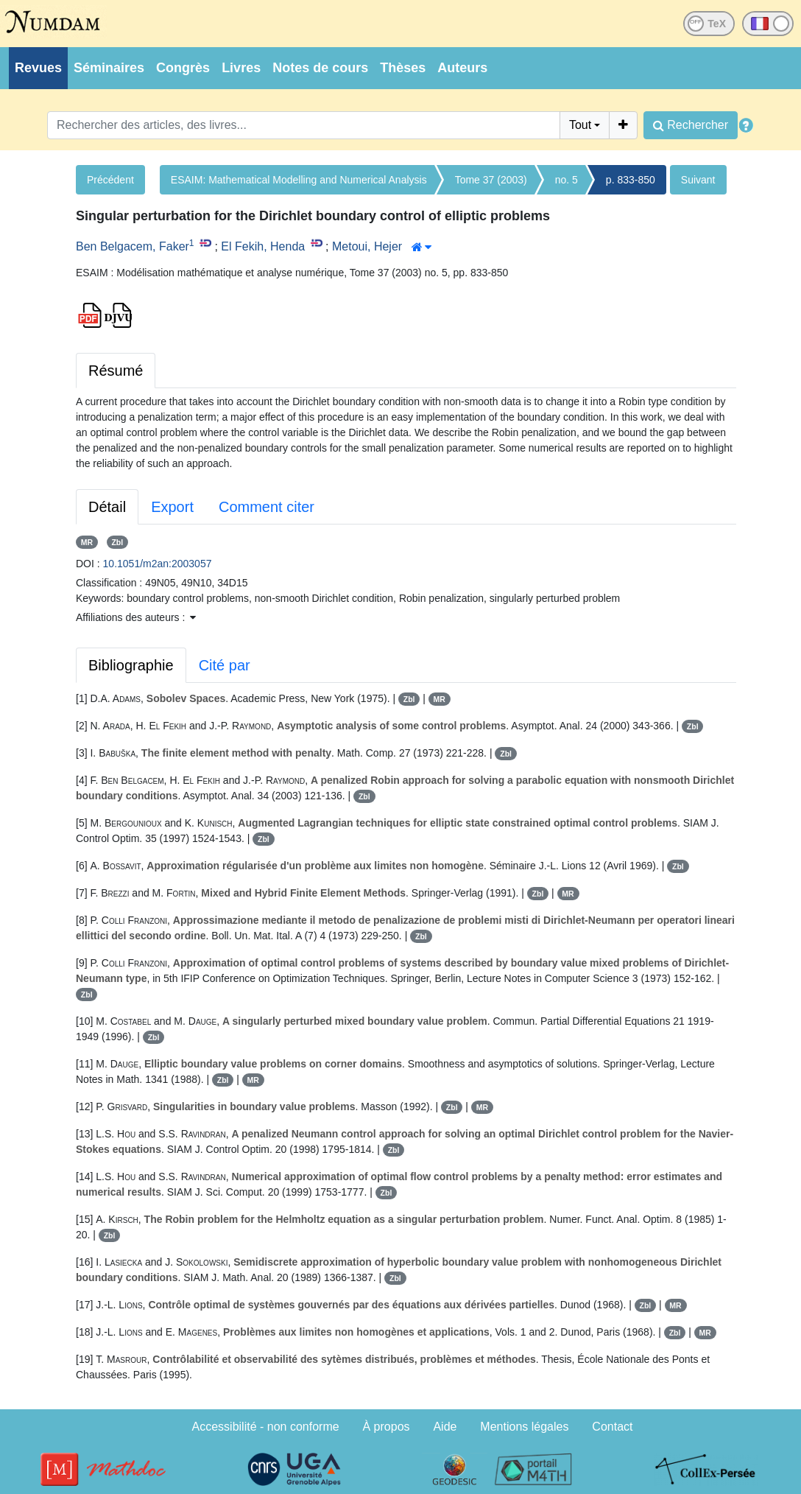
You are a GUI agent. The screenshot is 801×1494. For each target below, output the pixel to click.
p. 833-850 (630, 180)
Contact (612, 1426)
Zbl (117, 542)
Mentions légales (524, 1426)
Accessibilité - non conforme (265, 1426)
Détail (107, 507)
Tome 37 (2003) (491, 180)
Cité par (224, 665)
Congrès (183, 67)
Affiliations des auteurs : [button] (136, 617)
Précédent (110, 180)
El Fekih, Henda (263, 246)
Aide (444, 1426)
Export (172, 507)
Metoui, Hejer (367, 246)
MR (87, 542)
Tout (580, 125)
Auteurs (462, 67)
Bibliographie (131, 665)
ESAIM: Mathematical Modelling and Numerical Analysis (299, 180)
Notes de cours (320, 67)
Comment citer (266, 507)
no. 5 (566, 180)
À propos (386, 1426)
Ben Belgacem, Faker (132, 246)
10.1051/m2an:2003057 (157, 563)
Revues (38, 67)
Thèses (403, 67)
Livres (241, 67)
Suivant (698, 180)
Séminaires (109, 67)
